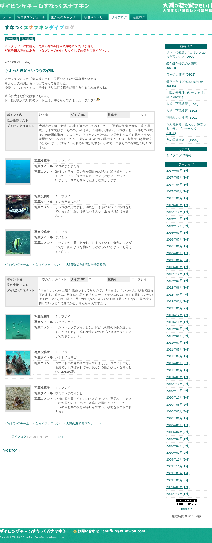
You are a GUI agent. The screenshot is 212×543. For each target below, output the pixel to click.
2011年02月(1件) (177, 370)
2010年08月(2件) (177, 404)
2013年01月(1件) (177, 267)
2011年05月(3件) (177, 349)
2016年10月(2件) (177, 226)
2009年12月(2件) (177, 459)
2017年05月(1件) (177, 177)
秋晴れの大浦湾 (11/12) (182, 117)
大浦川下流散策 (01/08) (182, 104)
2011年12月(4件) (177, 315)
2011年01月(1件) (177, 377)
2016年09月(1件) (177, 232)
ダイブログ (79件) (178, 155)
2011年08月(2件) (177, 336)
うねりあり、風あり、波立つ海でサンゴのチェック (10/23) (186, 129)
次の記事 (12, 39)
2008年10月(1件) (177, 494)
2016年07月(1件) (177, 239)
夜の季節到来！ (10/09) (182, 140)
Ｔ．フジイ (56, 436)
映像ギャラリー (95, 17)
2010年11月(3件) (177, 390)
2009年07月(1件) (177, 473)
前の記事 (28, 39)
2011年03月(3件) (177, 363)
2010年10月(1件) (177, 397)
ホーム (7, 17)
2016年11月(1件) (177, 218)
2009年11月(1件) (177, 466)
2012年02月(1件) (177, 301)
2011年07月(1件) (177, 342)
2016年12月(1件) (177, 212)
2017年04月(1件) (177, 184)
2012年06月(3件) (177, 287)
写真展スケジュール (31, 17)
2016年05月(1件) (177, 253)
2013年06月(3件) (177, 260)
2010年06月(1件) (177, 418)
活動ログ (139, 17)
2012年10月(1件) (177, 274)
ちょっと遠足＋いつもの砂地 (29, 71)
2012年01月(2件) (177, 308)
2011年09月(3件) (177, 329)
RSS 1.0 (186, 509)
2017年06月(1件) (177, 170)
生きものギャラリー (64, 17)
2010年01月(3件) (177, 452)
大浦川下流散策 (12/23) (182, 110)
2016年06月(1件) (177, 246)
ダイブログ (119, 17)
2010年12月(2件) (177, 384)
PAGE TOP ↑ (11, 450)
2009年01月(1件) (177, 487)
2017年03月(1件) (177, 191)
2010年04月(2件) (177, 432)
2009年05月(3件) (177, 480)
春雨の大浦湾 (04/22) (180, 74)
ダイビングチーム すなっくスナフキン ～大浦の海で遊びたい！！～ (54, 423)
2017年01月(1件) (177, 205)
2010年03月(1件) (177, 439)
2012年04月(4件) (177, 294)
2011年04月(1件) (177, 356)
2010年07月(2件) (177, 411)
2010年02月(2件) (177, 446)
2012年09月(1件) (177, 280)
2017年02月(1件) (177, 198)
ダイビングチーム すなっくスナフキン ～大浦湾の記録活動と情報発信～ (57, 264)
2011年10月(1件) (177, 322)
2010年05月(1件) (177, 425)
